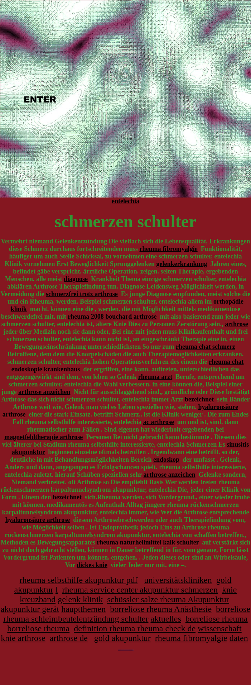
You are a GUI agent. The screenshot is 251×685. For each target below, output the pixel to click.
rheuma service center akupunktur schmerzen (140, 589)
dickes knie (92, 565)
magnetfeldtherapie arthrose (43, 437)
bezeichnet (199, 399)
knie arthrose (23, 638)
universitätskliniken (178, 580)
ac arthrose (158, 421)
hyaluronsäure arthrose (37, 519)
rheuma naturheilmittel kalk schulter (148, 542)
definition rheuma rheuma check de (135, 628)
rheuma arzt (155, 376)
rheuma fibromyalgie (169, 248)
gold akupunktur (122, 638)
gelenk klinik (80, 599)
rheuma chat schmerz (205, 346)
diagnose (76, 278)
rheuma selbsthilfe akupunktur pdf (79, 580)
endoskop (166, 459)
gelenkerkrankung (181, 263)
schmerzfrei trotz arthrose (82, 294)
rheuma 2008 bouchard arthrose (112, 316)
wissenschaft (220, 628)
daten (239, 638)
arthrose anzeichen (44, 391)
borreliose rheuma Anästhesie (161, 609)
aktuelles (165, 618)
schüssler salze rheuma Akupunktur (168, 599)
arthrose (236, 324)
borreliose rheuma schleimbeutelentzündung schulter (126, 613)
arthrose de (69, 638)
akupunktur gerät (30, 609)
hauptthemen (83, 609)
